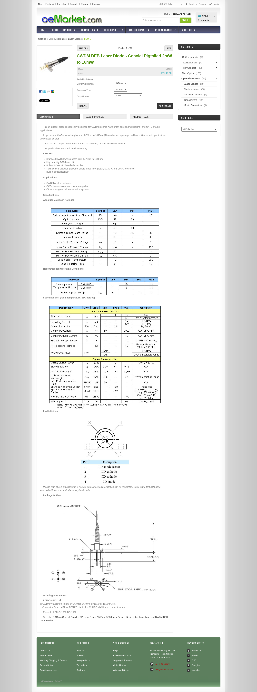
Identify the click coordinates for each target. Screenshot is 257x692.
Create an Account (122, 655)
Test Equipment (138, 30)
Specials (74, 4)
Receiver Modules (193, 94)
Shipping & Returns (122, 660)
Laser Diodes (74, 39)
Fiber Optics (88, 30)
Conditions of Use (48, 670)
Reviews (85, 4)
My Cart (206, 16)
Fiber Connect (112, 30)
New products (83, 660)
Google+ (196, 665)
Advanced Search (121, 670)
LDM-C (87, 39)
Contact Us (45, 650)
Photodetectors (191, 89)
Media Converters (193, 105)
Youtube (196, 670)
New (40, 4)
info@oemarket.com (164, 669)
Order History (119, 665)
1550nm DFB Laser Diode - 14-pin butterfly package (123, 617)
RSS (194, 660)
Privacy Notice (46, 665)
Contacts (96, 4)
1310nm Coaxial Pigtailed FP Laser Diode (74, 617)
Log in (116, 650)
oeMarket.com (46, 681)
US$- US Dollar (171, 4)
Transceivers (190, 100)
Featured (49, 4)
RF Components (164, 30)
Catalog (42, 39)
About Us (187, 30)
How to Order (46, 655)
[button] (185, 20)
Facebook (196, 650)
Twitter (195, 655)
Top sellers (62, 4)
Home (43, 30)
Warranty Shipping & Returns (53, 660)
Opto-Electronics (62, 30)
